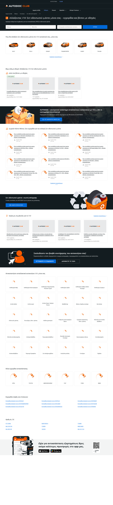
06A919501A (45, 423)
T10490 (79, 423)
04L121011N (9, 426)
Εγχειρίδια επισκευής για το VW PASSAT (87, 401)
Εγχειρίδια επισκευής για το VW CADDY (51, 403)
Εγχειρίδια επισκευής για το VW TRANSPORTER (17, 403)
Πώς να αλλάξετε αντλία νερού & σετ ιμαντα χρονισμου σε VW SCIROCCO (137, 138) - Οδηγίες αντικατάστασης (24, 160)
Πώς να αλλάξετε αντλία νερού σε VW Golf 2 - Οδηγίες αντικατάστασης (59, 159)
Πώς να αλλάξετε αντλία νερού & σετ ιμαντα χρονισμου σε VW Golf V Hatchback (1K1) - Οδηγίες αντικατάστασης (24, 135)
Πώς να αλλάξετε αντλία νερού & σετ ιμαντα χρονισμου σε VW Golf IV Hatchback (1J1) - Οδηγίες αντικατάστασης (58, 135)
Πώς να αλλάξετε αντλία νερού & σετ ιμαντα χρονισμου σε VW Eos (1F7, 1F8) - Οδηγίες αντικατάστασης (58, 173)
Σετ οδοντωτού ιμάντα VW (51, 119)
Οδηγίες (16, 13)
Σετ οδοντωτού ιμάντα (32, 13)
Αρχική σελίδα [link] (9, 13)
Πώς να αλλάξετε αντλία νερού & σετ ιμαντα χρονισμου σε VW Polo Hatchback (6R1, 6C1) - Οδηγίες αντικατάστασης (94, 135)
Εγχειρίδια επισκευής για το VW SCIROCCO (52, 406)
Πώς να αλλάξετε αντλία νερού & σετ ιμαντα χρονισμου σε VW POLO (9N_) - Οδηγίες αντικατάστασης (24, 148)
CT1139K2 (8, 423)
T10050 (43, 426)
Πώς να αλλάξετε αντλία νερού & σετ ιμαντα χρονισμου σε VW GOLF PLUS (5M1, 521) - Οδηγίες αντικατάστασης (93, 173)
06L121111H (81, 429)
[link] (36, 10)
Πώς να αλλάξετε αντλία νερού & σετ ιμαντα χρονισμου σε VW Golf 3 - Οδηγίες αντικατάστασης (93, 160)
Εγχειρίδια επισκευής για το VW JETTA (15, 406)
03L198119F (9, 429)
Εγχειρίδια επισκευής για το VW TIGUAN (87, 403)
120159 (43, 429)
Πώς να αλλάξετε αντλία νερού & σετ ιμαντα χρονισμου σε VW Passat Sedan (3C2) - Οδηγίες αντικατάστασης (94, 148)
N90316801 (80, 426)
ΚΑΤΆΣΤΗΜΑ (53, 1)
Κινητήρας (22, 13)
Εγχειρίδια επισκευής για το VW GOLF (15, 401)
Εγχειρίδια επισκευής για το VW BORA (87, 406)
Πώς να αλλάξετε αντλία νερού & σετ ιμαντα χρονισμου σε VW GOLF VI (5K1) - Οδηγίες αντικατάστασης (58, 148)
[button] (62, 10)
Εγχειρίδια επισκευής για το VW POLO (51, 401)
